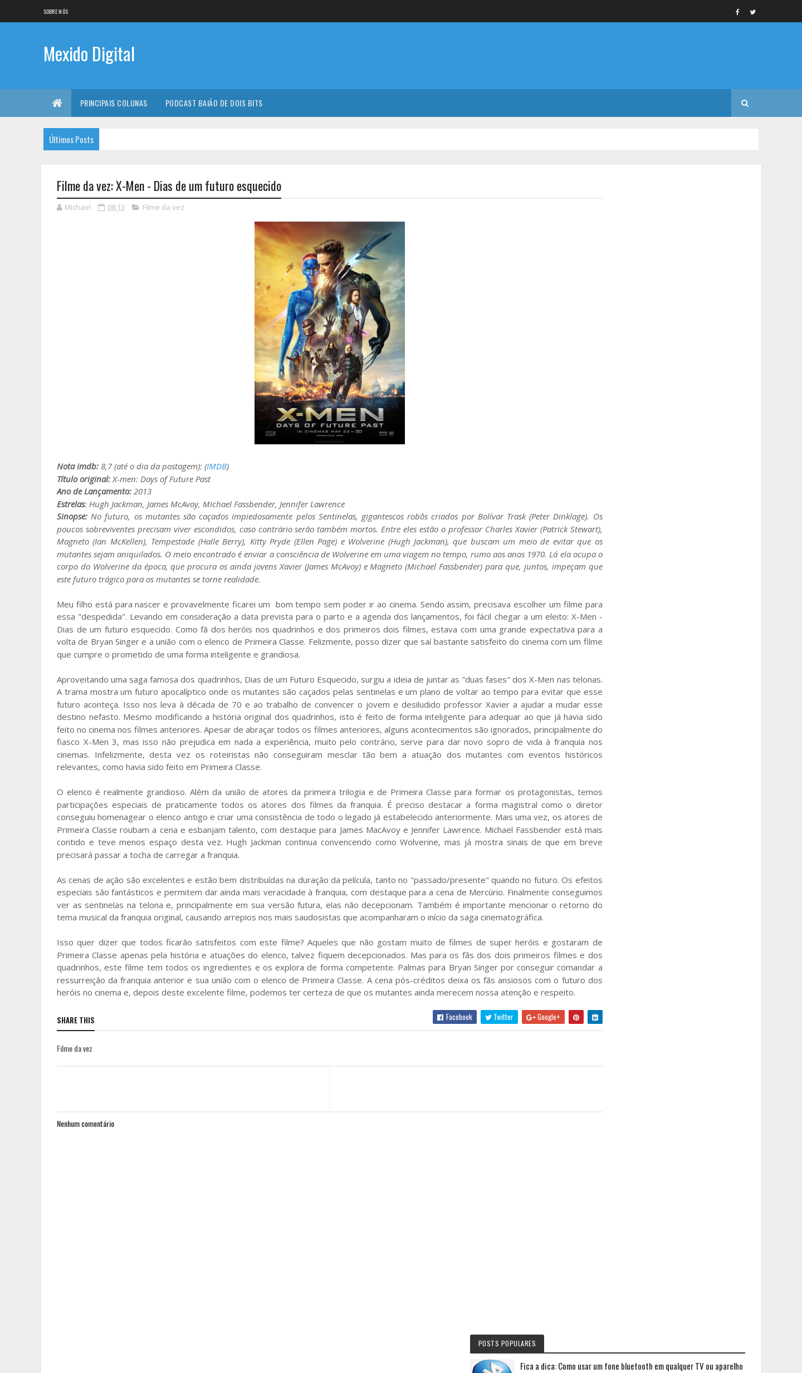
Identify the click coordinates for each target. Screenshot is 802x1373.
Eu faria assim (614, 596)
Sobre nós (56, 11)
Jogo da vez (611, 653)
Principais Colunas (114, 103)
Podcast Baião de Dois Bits (214, 103)
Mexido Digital (89, 54)
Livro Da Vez (612, 709)
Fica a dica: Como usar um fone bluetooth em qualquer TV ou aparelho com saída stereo (686, 224)
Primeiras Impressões (624, 671)
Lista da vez (611, 728)
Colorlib (99, 1357)
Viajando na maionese (624, 747)
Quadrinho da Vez (619, 822)
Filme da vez (163, 208)
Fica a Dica (608, 577)
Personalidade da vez (623, 841)
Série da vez (611, 559)
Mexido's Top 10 (616, 765)
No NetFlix (609, 540)
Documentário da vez (624, 615)
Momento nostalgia (622, 784)
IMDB (217, 467)
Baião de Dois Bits (619, 634)
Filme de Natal (614, 803)
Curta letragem (617, 690)
